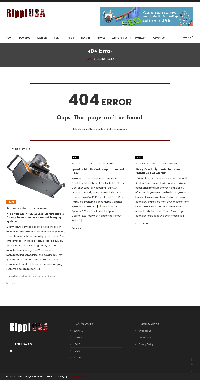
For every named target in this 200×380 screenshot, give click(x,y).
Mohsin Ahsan (41, 207)
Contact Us (142, 337)
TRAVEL (101, 37)
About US (159, 37)
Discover (12, 283)
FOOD (71, 37)
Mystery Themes (76, 376)
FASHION (42, 37)
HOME (57, 37)
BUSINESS (24, 37)
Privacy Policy (143, 344)
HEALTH (85, 37)
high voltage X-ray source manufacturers (36, 276)
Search (188, 37)
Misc (75, 157)
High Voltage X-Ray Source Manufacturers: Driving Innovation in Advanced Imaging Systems (35, 218)
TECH (9, 37)
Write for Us (120, 37)
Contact (140, 37)
